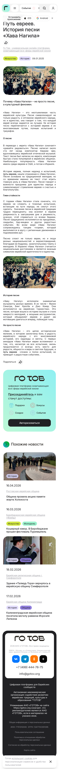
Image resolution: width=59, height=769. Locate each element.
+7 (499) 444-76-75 (29, 667)
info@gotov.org (29, 673)
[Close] (52, 18)
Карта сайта (29, 750)
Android (42, 18)
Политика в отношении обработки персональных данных (29, 738)
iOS (27, 18)
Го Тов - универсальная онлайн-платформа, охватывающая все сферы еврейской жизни (27, 49)
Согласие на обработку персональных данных (29, 745)
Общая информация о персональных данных (29, 722)
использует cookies (22, 758)
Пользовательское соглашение (29, 732)
